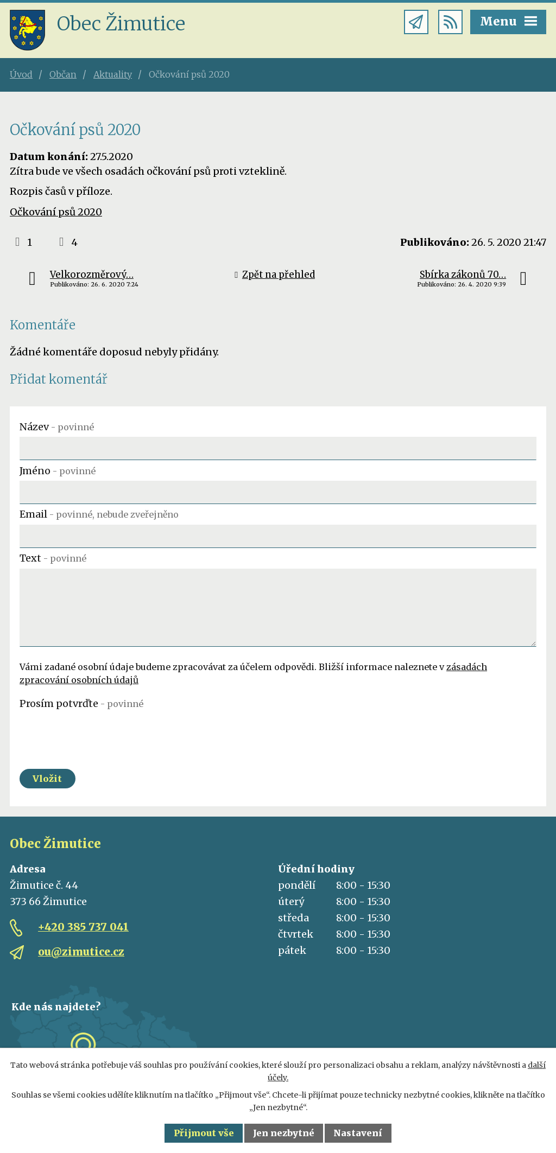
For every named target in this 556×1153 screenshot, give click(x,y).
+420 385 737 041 (83, 926)
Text (53, 558)
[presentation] (102, 735)
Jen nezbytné (283, 1132)
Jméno (58, 470)
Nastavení (357, 1132)
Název (57, 427)
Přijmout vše (204, 1132)
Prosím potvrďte (81, 703)
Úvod (21, 74)
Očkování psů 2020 (56, 212)
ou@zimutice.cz (81, 951)
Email (99, 514)
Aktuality (112, 74)
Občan (63, 74)
